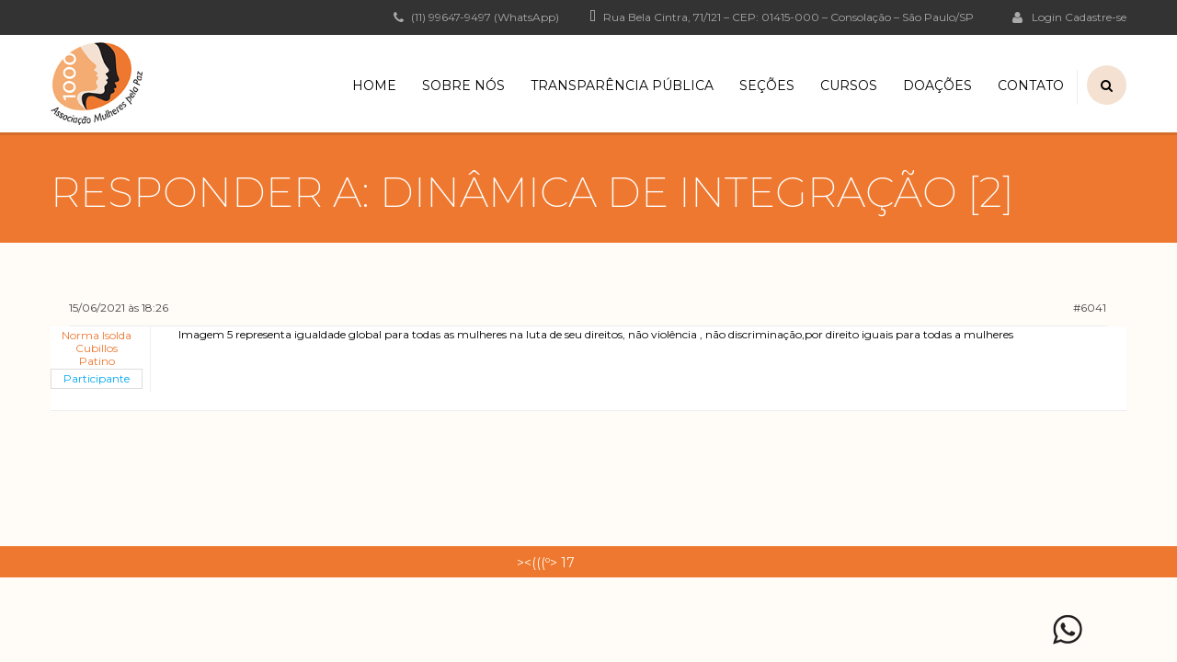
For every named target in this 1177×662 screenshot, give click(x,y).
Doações (937, 85)
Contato (1031, 85)
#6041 (1089, 307)
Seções (766, 85)
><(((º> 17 (546, 562)
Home (374, 85)
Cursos (848, 85)
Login (1037, 16)
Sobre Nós (463, 85)
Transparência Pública (622, 85)
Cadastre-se (1095, 17)
